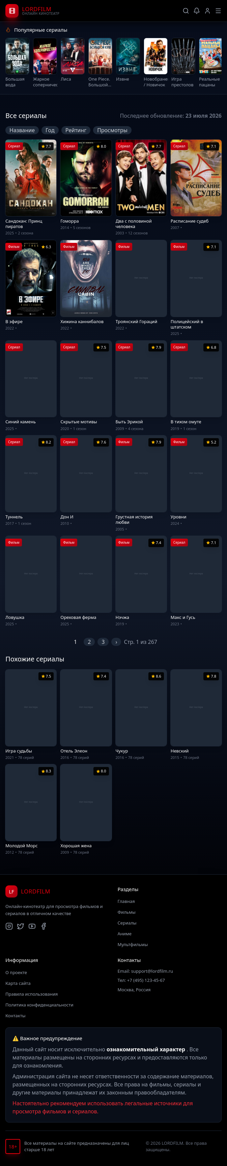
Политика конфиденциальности (39, 1006)
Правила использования (31, 995)
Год (50, 131)
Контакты (15, 1017)
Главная (126, 903)
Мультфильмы (133, 946)
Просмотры (112, 131)
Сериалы (127, 924)
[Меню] (218, 10)
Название (22, 131)
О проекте (16, 973)
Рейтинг (75, 131)
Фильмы (127, 913)
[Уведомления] (196, 10)
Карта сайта (18, 984)
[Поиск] (185, 10)
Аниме (125, 935)
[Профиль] (207, 10)
